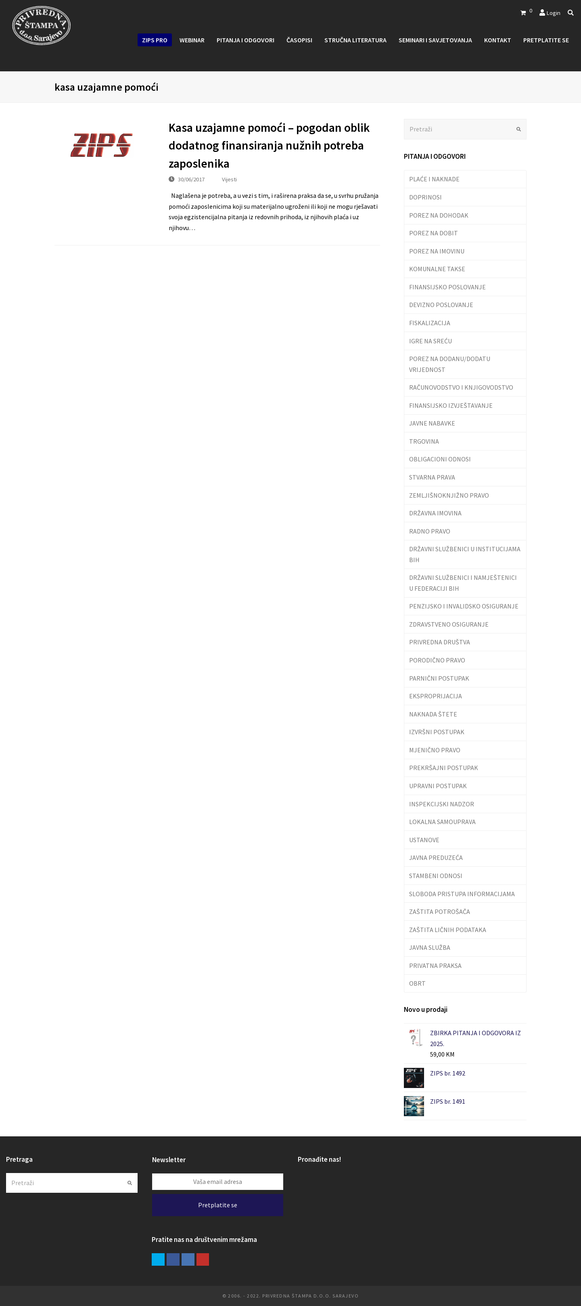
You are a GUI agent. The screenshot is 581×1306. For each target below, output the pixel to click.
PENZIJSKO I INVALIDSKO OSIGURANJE (463, 606)
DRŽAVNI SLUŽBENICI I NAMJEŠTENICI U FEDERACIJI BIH (463, 582)
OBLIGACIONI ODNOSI (440, 459)
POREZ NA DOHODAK (438, 215)
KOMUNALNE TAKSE (437, 269)
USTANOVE (424, 840)
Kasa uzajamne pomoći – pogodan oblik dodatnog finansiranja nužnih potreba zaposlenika (269, 145)
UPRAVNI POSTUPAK (438, 786)
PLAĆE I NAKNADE (434, 179)
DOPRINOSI (425, 197)
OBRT (417, 983)
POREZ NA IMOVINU (436, 251)
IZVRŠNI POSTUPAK (436, 732)
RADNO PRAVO (429, 531)
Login (553, 13)
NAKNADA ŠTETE (433, 714)
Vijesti (229, 179)
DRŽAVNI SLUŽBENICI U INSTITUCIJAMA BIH (464, 554)
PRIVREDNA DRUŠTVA (439, 642)
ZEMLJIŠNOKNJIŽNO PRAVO (449, 495)
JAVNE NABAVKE (432, 423)
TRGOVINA (424, 441)
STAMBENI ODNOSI (435, 876)
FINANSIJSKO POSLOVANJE (447, 287)
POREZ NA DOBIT (433, 233)
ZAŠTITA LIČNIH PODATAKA (447, 930)
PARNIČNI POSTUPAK (439, 678)
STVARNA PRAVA (432, 477)
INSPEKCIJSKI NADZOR (441, 804)
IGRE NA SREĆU (430, 341)
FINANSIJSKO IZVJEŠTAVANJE (451, 405)
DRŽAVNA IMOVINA (435, 513)
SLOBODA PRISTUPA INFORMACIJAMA (462, 894)
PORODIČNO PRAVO (437, 660)
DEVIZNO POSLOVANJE (441, 305)
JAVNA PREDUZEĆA (436, 857)
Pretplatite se (217, 1205)
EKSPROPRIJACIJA (435, 696)
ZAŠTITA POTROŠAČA (439, 911)
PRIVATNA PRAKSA (435, 965)
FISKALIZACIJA (429, 323)
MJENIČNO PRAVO (434, 750)
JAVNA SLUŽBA (429, 947)
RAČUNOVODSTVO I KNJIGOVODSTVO (461, 387)
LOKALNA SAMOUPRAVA (442, 822)
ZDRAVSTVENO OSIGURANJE (449, 624)
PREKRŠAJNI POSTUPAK (443, 768)
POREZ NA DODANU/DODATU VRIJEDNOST (449, 364)
